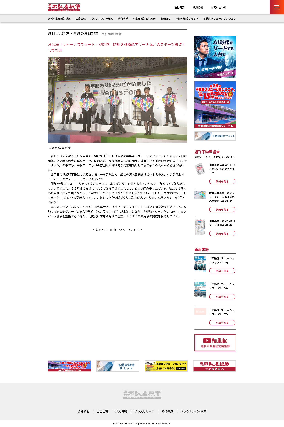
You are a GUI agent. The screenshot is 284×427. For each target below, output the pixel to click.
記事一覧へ (117, 230)
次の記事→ (135, 230)
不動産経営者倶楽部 (144, 18)
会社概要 (179, 7)
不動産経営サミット (187, 18)
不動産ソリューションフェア (219, 18)
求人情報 (121, 411)
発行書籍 (123, 18)
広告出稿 (81, 18)
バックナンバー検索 (101, 18)
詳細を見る (222, 181)
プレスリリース (144, 411)
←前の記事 (100, 230)
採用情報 (198, 7)
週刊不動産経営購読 (59, 18)
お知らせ (166, 18)
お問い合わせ (218, 7)
